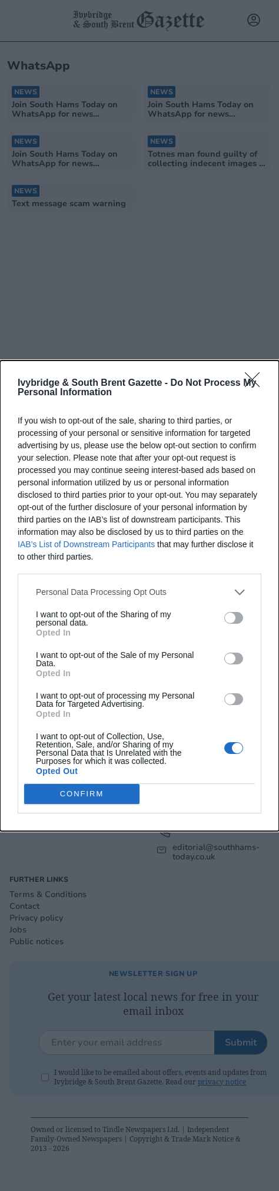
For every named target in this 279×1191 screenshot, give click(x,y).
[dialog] (139, 595)
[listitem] (139, 592)
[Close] (256, 383)
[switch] (233, 618)
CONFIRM (82, 793)
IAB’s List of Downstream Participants (86, 544)
